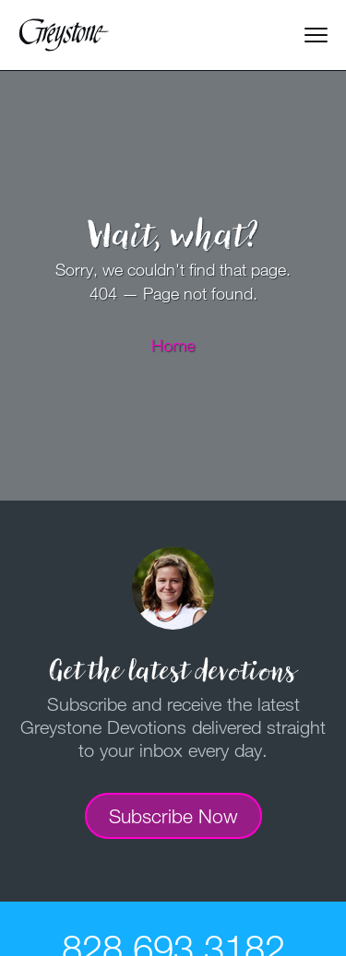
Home (173, 345)
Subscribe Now (173, 816)
